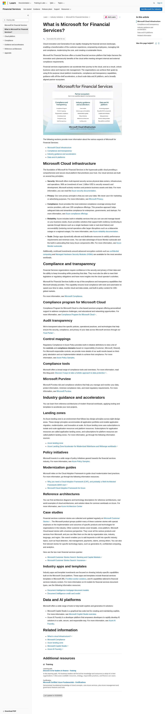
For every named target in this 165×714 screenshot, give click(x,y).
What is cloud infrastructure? (59, 636)
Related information (144, 35)
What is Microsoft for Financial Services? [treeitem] (16, 30)
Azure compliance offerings (77, 214)
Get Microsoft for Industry (151, 9)
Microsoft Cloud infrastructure (59, 148)
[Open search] (154, 3)
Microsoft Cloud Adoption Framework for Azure (66, 488)
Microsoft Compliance (73, 296)
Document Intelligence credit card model (63, 593)
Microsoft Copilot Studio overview (82, 614)
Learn (46, 17)
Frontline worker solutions (76, 579)
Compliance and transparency (59, 151)
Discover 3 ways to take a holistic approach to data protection (80, 373)
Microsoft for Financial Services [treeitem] (16, 25)
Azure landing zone (55, 443)
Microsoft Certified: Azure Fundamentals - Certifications (64, 682)
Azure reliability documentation (105, 231)
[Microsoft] (4, 3)
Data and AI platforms (56, 157)
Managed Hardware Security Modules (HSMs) (74, 254)
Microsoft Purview (64, 391)
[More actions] (120, 17)
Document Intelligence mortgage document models (68, 590)
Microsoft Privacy (96, 199)
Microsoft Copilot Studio (57, 646)
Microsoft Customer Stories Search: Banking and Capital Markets (73, 557)
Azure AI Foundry (54, 649)
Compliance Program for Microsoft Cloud (77, 315)
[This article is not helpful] (158, 43)
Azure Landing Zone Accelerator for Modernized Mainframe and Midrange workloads (81, 446)
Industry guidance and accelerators (61, 154)
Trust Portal (47, 333)
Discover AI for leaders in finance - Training (59, 671)
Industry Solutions (56, 17)
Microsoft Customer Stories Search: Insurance (66, 560)
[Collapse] (28, 15)
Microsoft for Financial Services (77, 17)
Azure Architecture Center (71, 506)
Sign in (159, 3)
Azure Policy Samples (65, 358)
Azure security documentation (84, 191)
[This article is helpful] (156, 43)
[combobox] (16, 20)
